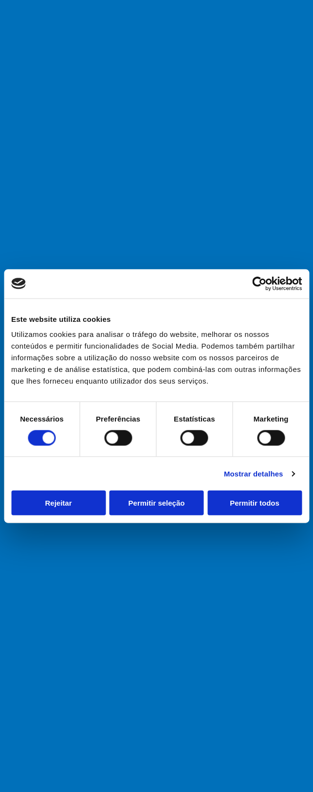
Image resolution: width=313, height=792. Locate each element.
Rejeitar (58, 503)
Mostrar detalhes (253, 473)
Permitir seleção (157, 503)
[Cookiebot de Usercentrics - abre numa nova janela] (259, 283)
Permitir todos (254, 503)
